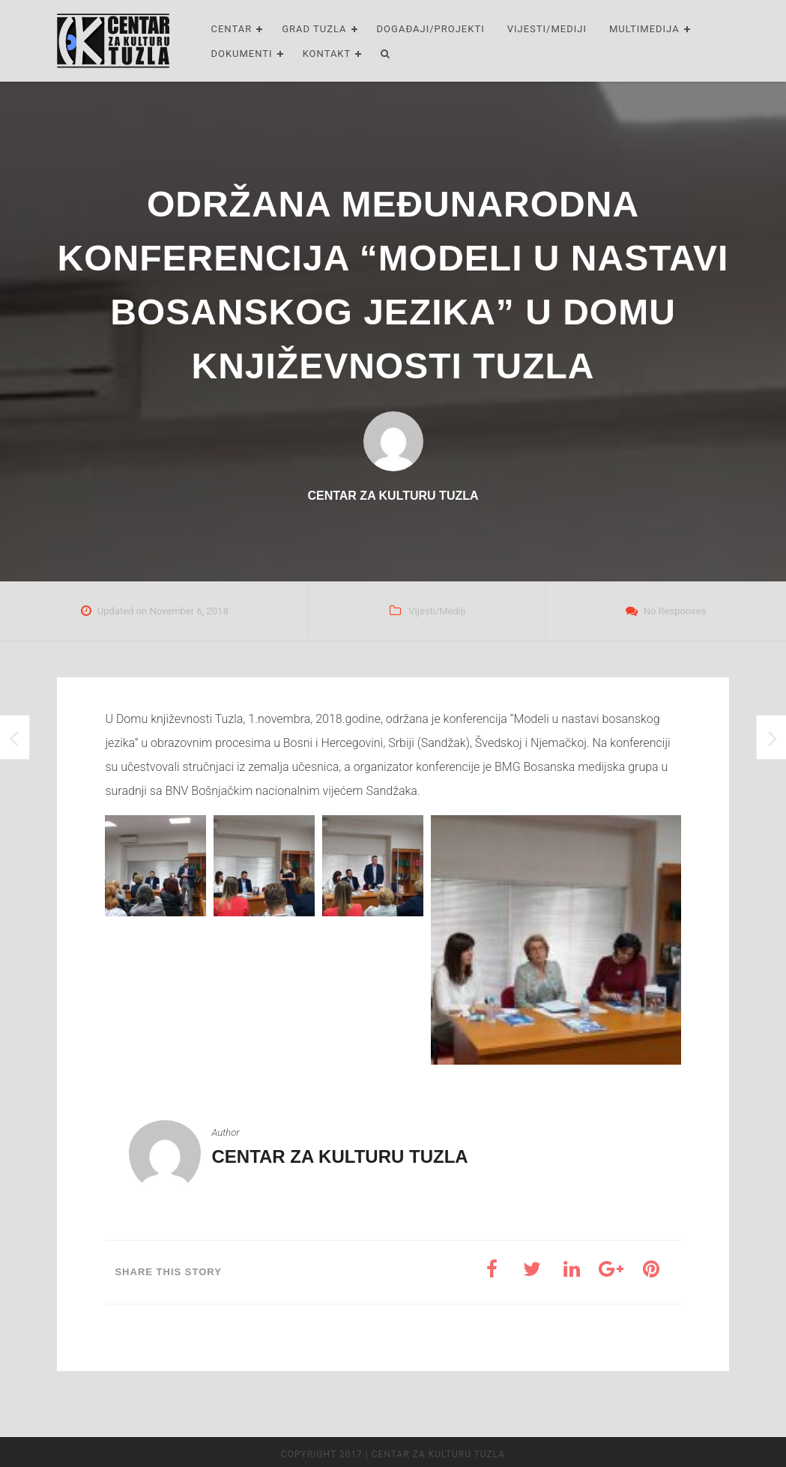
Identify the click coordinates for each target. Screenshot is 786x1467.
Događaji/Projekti (431, 28)
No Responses (675, 611)
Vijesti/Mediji (547, 28)
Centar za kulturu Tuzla (339, 1156)
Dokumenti (241, 53)
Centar (231, 28)
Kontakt (327, 53)
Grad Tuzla (314, 28)
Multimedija (644, 28)
